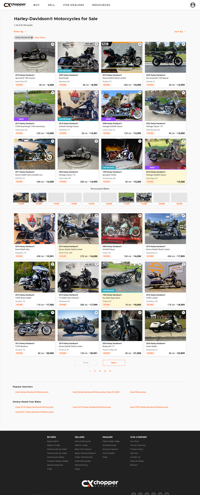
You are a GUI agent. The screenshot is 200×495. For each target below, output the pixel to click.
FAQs (49, 469)
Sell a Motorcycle (83, 441)
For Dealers (73, 5)
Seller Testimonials (83, 457)
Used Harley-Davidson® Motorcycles (31, 392)
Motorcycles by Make (57, 453)
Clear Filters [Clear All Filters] (39, 37)
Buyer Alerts (53, 441)
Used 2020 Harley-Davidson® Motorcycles (149, 407)
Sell (51, 5)
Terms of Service (138, 445)
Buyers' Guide (53, 445)
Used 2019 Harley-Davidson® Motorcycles (92, 407)
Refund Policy (81, 465)
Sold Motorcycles (83, 461)
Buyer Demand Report (85, 453)
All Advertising (109, 445)
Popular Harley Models (57, 461)
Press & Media (136, 461)
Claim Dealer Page (111, 441)
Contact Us (135, 457)
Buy (36, 5)
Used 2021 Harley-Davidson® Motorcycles (34, 412)
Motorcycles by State (57, 449)
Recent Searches (55, 465)
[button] (22, 37)
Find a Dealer (109, 453)
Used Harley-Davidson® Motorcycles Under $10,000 (96, 392)
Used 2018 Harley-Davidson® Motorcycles (34, 407)
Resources (101, 5)
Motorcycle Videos (55, 457)
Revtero (134, 465)
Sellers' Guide (81, 445)
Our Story (134, 441)
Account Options (110, 449)
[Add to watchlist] (52, 44)
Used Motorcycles (138, 392)
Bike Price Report (83, 449)
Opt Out (134, 453)
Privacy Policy (136, 449)
